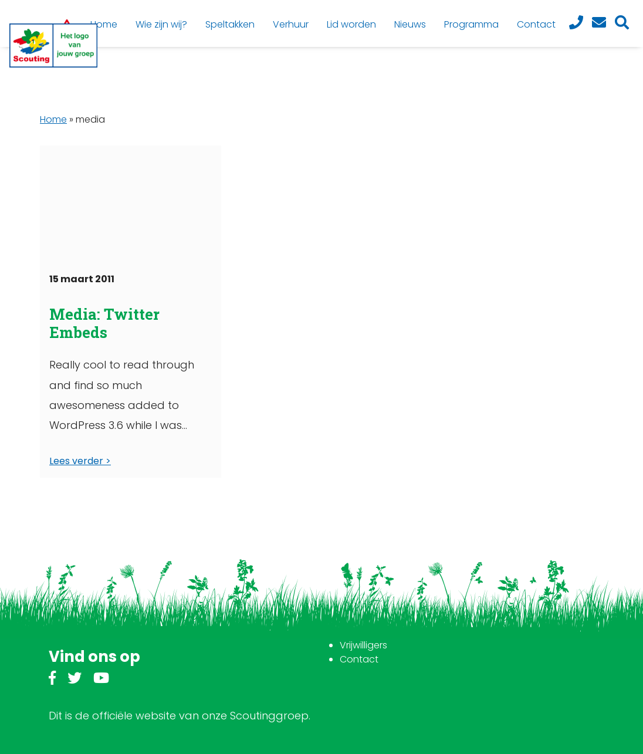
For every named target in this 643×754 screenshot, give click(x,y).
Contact (359, 659)
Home (53, 119)
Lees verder (76, 461)
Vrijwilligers (363, 645)
